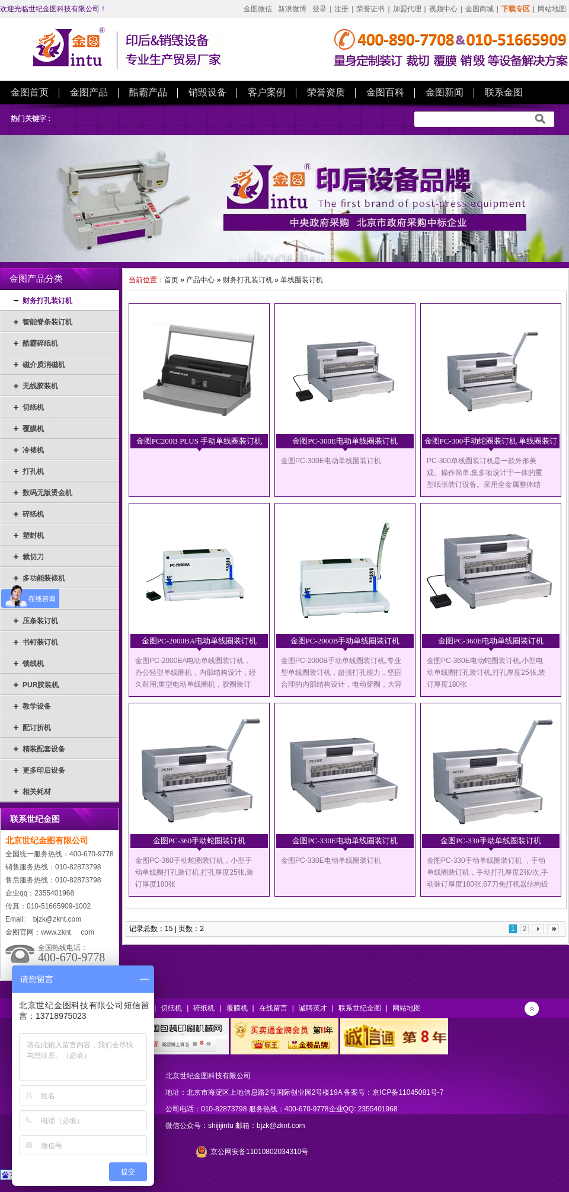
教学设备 (37, 706)
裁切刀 (33, 557)
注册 (341, 9)
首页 (171, 280)
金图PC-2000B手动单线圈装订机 (345, 640)
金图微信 (258, 9)
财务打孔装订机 (47, 301)
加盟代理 (407, 9)
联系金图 (504, 92)
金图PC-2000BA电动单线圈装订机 (199, 640)
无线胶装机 (40, 386)
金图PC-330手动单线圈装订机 (490, 840)
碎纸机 (33, 514)
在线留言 (273, 1008)
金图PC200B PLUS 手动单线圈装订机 (199, 440)
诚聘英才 (313, 1008)
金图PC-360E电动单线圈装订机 (491, 640)
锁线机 (33, 663)
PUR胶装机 (41, 685)
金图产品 (89, 92)
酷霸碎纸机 (40, 343)
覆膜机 (33, 429)
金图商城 (479, 9)
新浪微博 (292, 9)
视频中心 (443, 9)
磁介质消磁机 (44, 365)
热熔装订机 (40, 599)
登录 (319, 9)
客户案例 (267, 92)
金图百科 (385, 92)
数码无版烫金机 (47, 493)
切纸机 (33, 407)
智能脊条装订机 (47, 322)
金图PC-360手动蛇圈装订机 (199, 840)
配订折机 (37, 728)
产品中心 (200, 280)
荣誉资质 (326, 92)
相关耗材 (37, 792)
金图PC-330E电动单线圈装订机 (345, 840)
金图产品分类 (36, 278)
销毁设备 (207, 92)
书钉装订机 (40, 642)
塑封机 (33, 535)
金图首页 (30, 92)
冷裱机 (33, 450)
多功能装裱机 (44, 578)
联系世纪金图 (359, 1008)
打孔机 (33, 471)
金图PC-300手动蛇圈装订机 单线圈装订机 (491, 443)
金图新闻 (444, 92)
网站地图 (552, 9)
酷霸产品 (148, 92)
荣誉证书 (370, 9)
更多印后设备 (44, 770)
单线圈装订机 (301, 280)
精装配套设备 (44, 749)
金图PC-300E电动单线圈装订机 (345, 440)
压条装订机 (40, 621)
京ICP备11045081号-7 (407, 1092)
